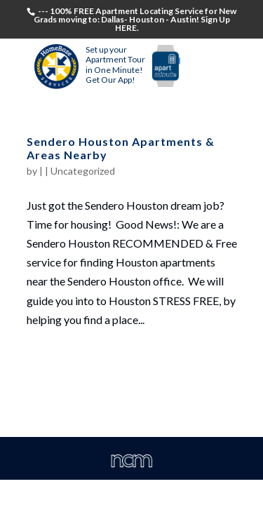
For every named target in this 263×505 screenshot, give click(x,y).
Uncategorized (82, 171)
